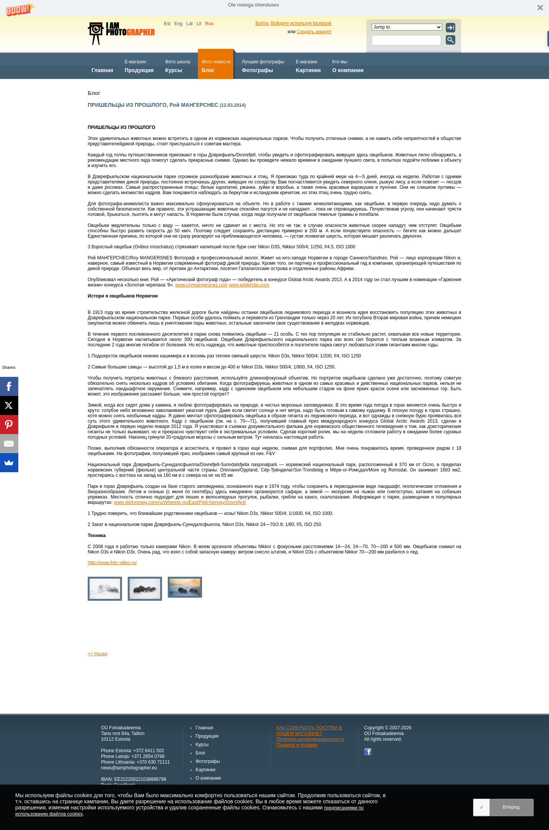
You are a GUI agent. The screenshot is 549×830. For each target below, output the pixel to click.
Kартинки (308, 65)
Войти (261, 23)
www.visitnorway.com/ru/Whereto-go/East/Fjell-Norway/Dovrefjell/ (180, 502)
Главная (102, 65)
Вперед (511, 807)
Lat (189, 23)
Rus (209, 23)
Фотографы (263, 65)
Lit (198, 23)
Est (167, 23)
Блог (216, 65)
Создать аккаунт (314, 31)
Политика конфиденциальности (310, 739)
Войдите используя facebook (301, 23)
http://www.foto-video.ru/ (112, 562)
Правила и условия (296, 745)
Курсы (177, 65)
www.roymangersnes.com (201, 285)
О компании (347, 65)
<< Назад (98, 653)
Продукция (139, 65)
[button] (274, 8)
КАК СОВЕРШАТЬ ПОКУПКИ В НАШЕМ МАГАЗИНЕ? (309, 730)
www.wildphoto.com (249, 285)
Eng (178, 23)
